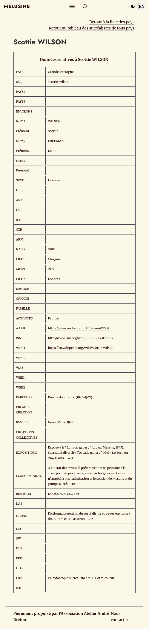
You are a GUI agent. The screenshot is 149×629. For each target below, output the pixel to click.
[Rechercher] (84, 6)
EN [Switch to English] (141, 6)
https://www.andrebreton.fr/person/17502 (78, 328)
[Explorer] (71, 6)
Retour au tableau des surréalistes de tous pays (92, 28)
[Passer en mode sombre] (132, 6)
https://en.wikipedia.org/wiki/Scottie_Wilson (81, 348)
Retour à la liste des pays (111, 21)
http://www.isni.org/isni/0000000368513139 (80, 338)
